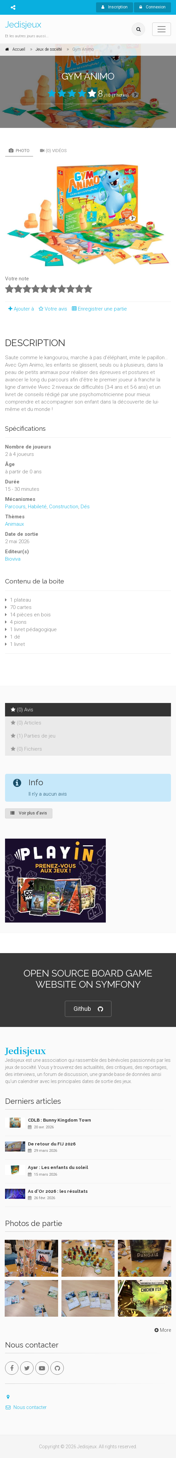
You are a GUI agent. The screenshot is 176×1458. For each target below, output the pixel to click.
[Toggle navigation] (161, 29)
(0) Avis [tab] (22, 710)
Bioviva (12, 559)
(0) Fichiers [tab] (26, 749)
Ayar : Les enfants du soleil (58, 1167)
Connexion (152, 7)
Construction (63, 507)
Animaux (14, 524)
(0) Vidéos (53, 150)
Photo (19, 150)
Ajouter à (19, 309)
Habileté (37, 507)
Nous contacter (26, 1407)
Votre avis (52, 309)
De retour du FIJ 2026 (52, 1143)
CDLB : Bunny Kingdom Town (59, 1120)
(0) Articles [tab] (26, 723)
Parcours (15, 507)
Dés (85, 507)
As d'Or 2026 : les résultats (58, 1191)
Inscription (114, 7)
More (162, 1330)
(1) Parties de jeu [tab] (33, 736)
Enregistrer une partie (98, 309)
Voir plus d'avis (28, 813)
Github (88, 1009)
